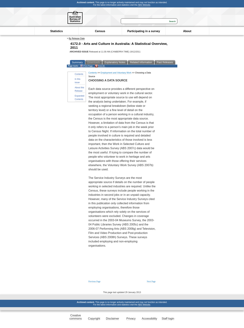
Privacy (131, 318)
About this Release (79, 89)
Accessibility (149, 318)
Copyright (94, 318)
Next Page (151, 281)
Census (100, 31)
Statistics (56, 31)
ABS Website (144, 5)
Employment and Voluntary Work (116, 72)
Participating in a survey (143, 31)
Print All (99, 66)
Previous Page (94, 281)
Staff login (168, 318)
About (187, 31)
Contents (79, 74)
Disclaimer (112, 318)
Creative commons (75, 317)
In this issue (77, 81)
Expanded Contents (79, 97)
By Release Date (77, 38)
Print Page (86, 66)
